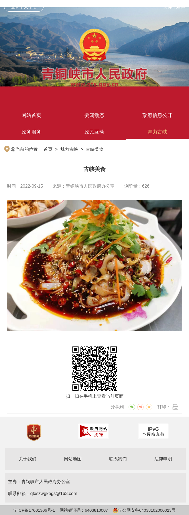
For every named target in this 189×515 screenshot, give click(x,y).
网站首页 (31, 115)
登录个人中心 (24, 6)
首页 (48, 149)
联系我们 (118, 459)
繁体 (180, 6)
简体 (167, 6)
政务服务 (31, 132)
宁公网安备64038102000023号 (144, 510)
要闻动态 (94, 115)
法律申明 (163, 459)
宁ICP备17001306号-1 (34, 510)
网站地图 (73, 459)
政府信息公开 (157, 115)
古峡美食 (95, 149)
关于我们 (27, 459)
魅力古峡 (157, 132)
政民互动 (94, 132)
